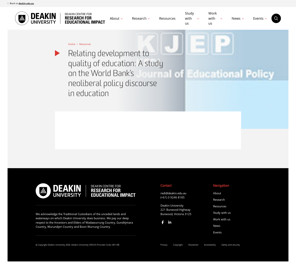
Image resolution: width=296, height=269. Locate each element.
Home (71, 44)
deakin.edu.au (26, 3)
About (114, 18)
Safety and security (230, 244)
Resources (167, 18)
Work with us (212, 18)
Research (139, 18)
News (236, 18)
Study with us (189, 18)
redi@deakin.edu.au (173, 193)
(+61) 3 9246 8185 (172, 197)
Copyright (178, 244)
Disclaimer (193, 244)
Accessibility (210, 244)
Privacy (163, 244)
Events (258, 18)
